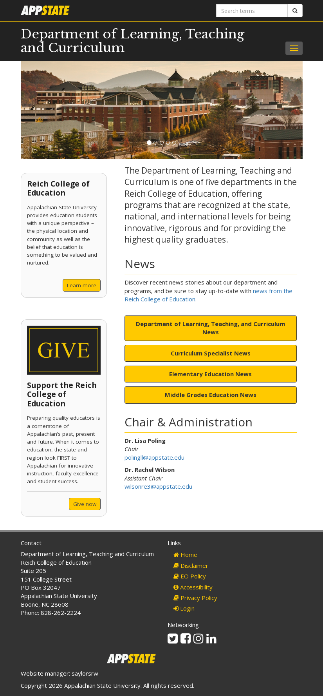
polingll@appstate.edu (154, 457)
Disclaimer (190, 565)
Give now (84, 504)
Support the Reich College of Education (62, 394)
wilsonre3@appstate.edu (158, 486)
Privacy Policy (195, 598)
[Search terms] (252, 10)
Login (184, 608)
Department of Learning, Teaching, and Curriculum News (210, 328)
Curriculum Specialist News (211, 353)
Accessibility (193, 587)
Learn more (81, 285)
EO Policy (189, 576)
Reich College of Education (58, 188)
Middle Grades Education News (210, 395)
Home (185, 554)
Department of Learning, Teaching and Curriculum (132, 41)
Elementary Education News (210, 374)
